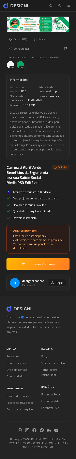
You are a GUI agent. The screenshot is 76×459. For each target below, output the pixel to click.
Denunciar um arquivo (19, 409)
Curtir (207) (18, 39)
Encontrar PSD (50, 408)
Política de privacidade (20, 402)
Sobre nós (12, 356)
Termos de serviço (17, 396)
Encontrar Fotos (51, 394)
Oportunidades (15, 376)
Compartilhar (19, 48)
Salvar (40, 39)
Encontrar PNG (50, 401)
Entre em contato (16, 369)
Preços (45, 356)
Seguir (57, 283)
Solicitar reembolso (53, 363)
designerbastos (33, 280)
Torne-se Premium (38, 264)
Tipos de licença (16, 363)
